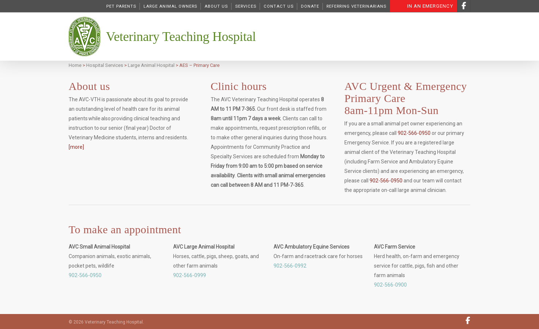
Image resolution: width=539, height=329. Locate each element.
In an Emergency (430, 6)
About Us (216, 6)
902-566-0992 (290, 266)
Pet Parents (121, 6)
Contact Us (279, 6)
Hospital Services (104, 65)
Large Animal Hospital (151, 65)
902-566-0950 (414, 133)
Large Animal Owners (170, 6)
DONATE (310, 6)
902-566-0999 (189, 275)
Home (75, 65)
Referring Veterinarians (356, 6)
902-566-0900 (390, 285)
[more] (76, 147)
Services (245, 6)
